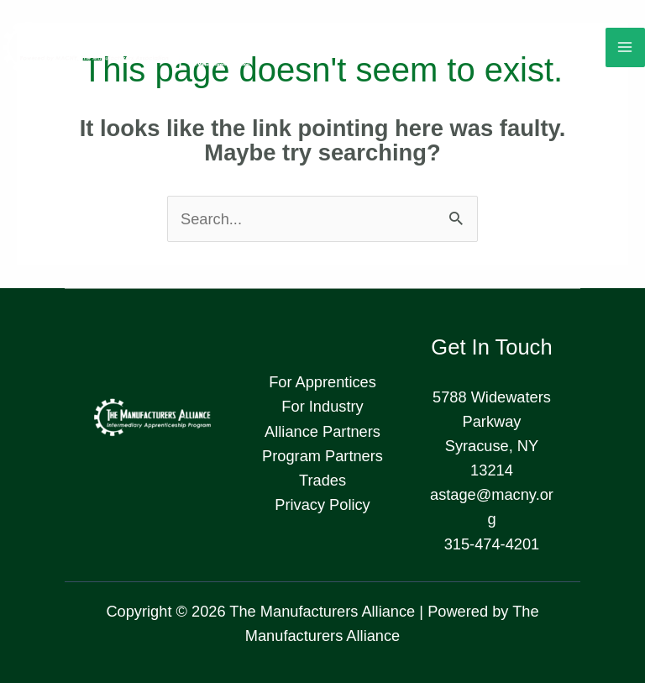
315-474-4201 (492, 544)
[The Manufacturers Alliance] (126, 47)
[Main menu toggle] (625, 47)
